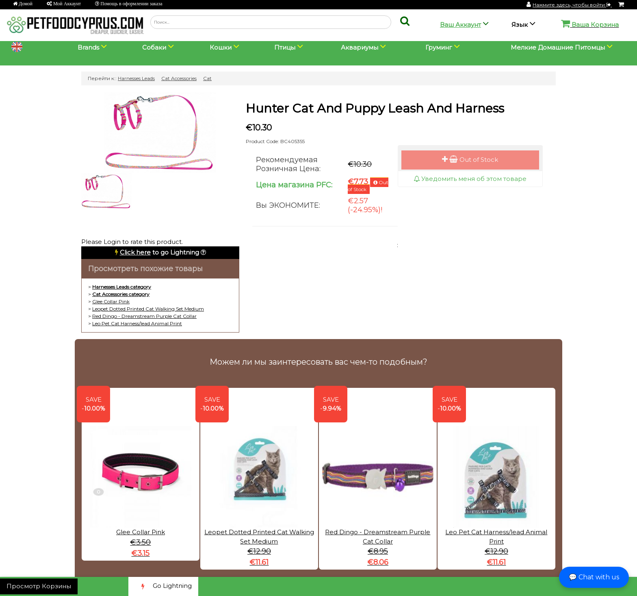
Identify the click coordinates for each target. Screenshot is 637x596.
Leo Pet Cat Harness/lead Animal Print (137, 323)
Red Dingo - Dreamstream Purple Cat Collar (144, 316)
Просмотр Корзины (38, 586)
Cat (207, 78)
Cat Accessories (179, 78)
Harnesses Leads (136, 78)
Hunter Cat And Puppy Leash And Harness (375, 108)
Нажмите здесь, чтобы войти (572, 5)
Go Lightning (163, 586)
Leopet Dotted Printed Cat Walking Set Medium (148, 309)
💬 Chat (594, 577)
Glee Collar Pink (111, 301)
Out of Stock (470, 159)
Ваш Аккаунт (460, 24)
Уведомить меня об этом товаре (470, 179)
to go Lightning (159, 252)
